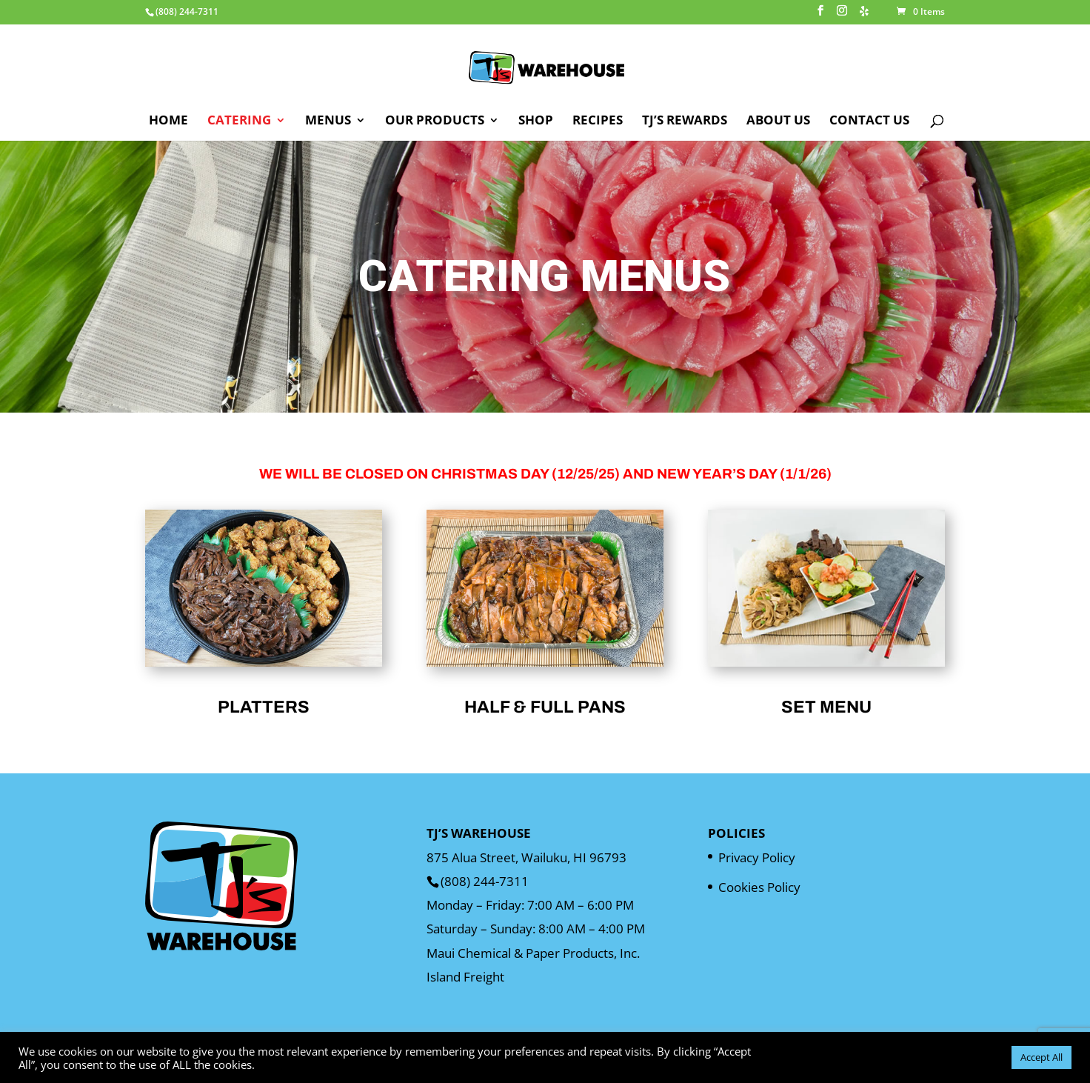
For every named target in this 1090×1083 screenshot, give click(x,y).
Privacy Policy (756, 857)
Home (168, 121)
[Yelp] (864, 15)
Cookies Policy (759, 887)
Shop (535, 121)
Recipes (597, 121)
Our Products (434, 121)
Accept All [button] (1041, 1057)
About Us (778, 121)
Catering (239, 121)
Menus (328, 121)
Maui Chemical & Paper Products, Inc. (533, 953)
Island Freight (465, 976)
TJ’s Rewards (684, 121)
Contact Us (869, 121)
